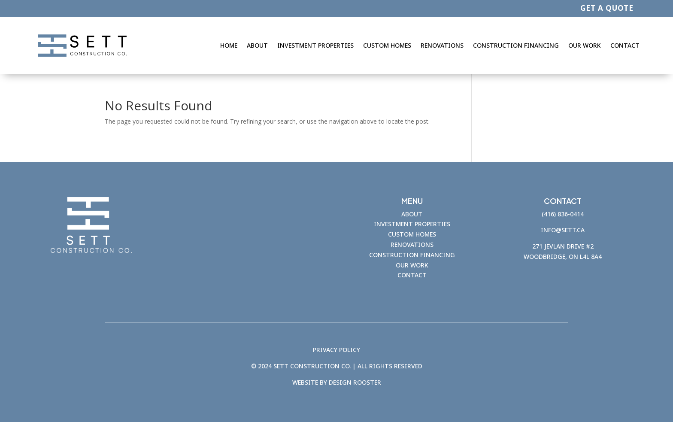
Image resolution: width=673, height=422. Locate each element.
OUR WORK (412, 265)
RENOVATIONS (412, 244)
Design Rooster (355, 382)
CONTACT (412, 275)
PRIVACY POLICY (336, 350)
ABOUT (411, 214)
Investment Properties (315, 45)
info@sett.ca (563, 230)
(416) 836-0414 (563, 214)
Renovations (442, 45)
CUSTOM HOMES (412, 234)
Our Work (584, 45)
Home (228, 45)
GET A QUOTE (607, 8)
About (257, 45)
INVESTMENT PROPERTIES (412, 224)
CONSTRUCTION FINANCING (412, 255)
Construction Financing (516, 45)
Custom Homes (387, 45)
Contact (625, 45)
